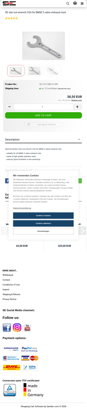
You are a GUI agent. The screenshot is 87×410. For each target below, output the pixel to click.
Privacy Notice (9, 299)
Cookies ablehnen (43, 223)
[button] (9, 107)
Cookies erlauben (43, 216)
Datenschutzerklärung (22, 208)
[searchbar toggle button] (67, 3)
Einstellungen (43, 231)
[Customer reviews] (11, 20)
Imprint (6, 289)
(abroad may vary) (64, 89)
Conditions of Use (11, 284)
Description (12, 139)
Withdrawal (8, 275)
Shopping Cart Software (32, 406)
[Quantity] (43, 107)
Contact (6, 280)
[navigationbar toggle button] (82, 3)
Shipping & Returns (11, 294)
